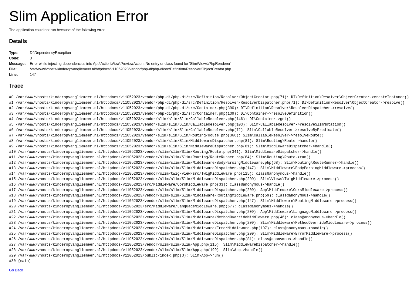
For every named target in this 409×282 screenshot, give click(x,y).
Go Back (16, 270)
